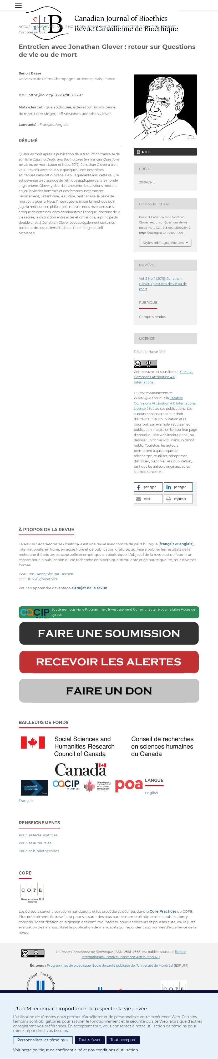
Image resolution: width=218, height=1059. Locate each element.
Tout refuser (90, 1039)
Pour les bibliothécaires (39, 851)
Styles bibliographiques (163, 243)
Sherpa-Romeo (60, 574)
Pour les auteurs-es (35, 843)
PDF (145, 152)
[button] (148, 487)
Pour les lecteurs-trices (38, 835)
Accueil (26, 27)
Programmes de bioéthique (69, 965)
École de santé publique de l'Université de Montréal (132, 965)
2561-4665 (36, 574)
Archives (45, 27)
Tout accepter (123, 1039)
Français (26, 800)
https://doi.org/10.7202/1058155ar (55, 95)
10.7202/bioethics (42, 579)
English (151, 793)
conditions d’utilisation (117, 1050)
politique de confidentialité (57, 1050)
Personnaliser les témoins (42, 1040)
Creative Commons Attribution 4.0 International (163, 377)
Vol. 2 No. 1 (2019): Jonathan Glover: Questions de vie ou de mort (116, 27)
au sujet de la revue (89, 588)
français (167, 544)
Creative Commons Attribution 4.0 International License (165, 403)
